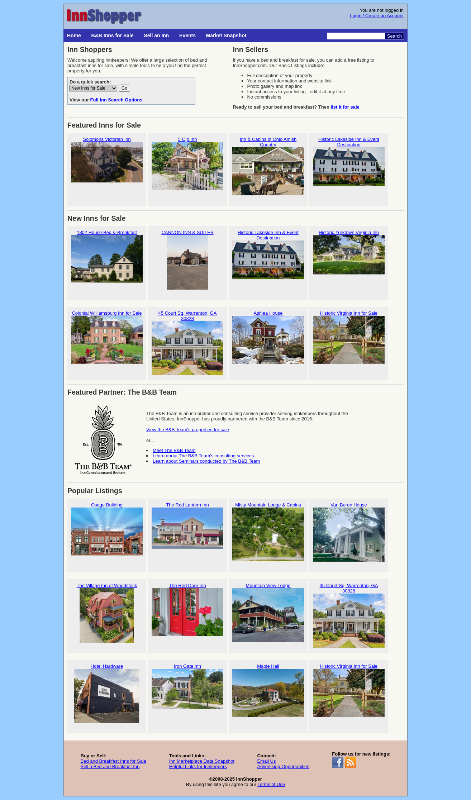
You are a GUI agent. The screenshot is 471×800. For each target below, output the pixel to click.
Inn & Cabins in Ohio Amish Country (268, 169)
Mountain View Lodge (268, 613)
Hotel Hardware (107, 693)
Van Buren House (349, 532)
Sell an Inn (156, 35)
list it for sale (345, 107)
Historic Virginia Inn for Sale (349, 340)
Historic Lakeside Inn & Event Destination (349, 169)
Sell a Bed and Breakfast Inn (109, 766)
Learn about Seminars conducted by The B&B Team (206, 461)
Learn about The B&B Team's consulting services (203, 455)
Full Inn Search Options (116, 100)
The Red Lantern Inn (187, 532)
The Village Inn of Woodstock (107, 613)
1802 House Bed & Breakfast (107, 260)
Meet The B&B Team (174, 450)
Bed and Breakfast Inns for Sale (113, 761)
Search (394, 36)
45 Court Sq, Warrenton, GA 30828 (187, 343)
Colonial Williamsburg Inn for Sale (107, 340)
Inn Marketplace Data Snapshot (201, 761)
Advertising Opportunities (283, 766)
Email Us (266, 761)
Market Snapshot (226, 35)
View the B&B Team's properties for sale (187, 429)
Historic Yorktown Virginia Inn (349, 260)
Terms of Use (271, 784)
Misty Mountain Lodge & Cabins (268, 532)
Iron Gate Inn (187, 693)
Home (74, 35)
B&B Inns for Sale (112, 35)
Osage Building (107, 532)
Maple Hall (268, 693)
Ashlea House (268, 340)
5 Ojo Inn (187, 166)
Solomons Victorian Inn (107, 166)
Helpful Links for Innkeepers (198, 766)
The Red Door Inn (187, 613)
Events (187, 35)
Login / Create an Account (377, 15)
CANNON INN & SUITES (187, 260)
